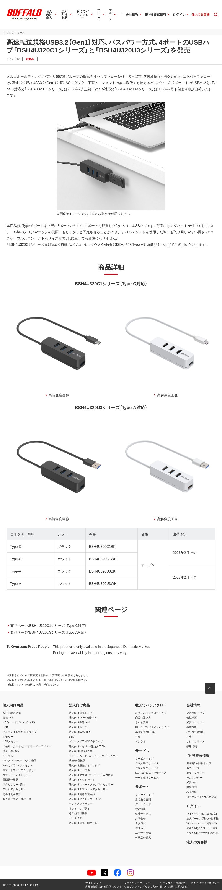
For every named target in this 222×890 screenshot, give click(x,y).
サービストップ (144, 758)
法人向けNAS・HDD (80, 732)
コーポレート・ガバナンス (201, 797)
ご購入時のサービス (147, 763)
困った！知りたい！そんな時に (152, 727)
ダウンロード (143, 804)
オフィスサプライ (79, 808)
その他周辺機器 (12, 794)
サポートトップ (144, 794)
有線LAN (8, 717)
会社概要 (191, 717)
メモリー (8, 737)
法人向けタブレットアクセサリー (88, 789)
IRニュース (192, 768)
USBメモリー (10, 741)
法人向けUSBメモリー (82, 751)
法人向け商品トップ (80, 713)
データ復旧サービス (147, 777)
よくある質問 (143, 799)
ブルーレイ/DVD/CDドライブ (20, 732)
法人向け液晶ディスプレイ (84, 765)
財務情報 (191, 787)
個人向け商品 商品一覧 (17, 799)
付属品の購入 (143, 837)
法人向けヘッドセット (82, 780)
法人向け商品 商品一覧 (83, 823)
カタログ (140, 823)
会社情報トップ (195, 713)
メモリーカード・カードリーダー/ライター (27, 746)
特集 (137, 737)
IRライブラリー (195, 773)
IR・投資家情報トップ (198, 763)
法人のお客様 (196, 842)
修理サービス (143, 814)
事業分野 (191, 727)
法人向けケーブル (79, 770)
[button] (210, 688)
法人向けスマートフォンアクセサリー (91, 784)
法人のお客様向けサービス (150, 773)
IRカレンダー (194, 777)
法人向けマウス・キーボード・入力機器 (91, 775)
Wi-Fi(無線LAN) (12, 713)
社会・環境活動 (194, 732)
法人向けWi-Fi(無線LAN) (83, 717)
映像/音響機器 (11, 751)
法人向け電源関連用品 (82, 794)
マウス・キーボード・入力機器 (19, 760)
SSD (5, 727)
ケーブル (8, 756)
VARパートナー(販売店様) (201, 823)
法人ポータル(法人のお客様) (202, 818)
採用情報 (191, 746)
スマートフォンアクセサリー (19, 770)
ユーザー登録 (143, 833)
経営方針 (191, 782)
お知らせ (140, 828)
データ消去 (75, 818)
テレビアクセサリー (14, 789)
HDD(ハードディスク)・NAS (19, 722)
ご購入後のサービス (147, 768)
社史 (189, 737)
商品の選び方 (143, 717)
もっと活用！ (142, 722)
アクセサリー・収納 (14, 784)
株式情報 (191, 792)
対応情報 (140, 809)
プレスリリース (195, 741)
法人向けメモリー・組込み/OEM (87, 746)
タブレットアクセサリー (17, 775)
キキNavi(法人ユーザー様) (201, 828)
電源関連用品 (10, 780)
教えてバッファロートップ (150, 713)
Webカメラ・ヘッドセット (18, 765)
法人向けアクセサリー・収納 (85, 799)
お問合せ (140, 818)
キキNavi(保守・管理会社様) (202, 833)
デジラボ (140, 741)
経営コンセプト (195, 722)
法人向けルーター (79, 727)
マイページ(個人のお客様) (201, 814)
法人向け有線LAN (79, 722)
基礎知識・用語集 (145, 732)
